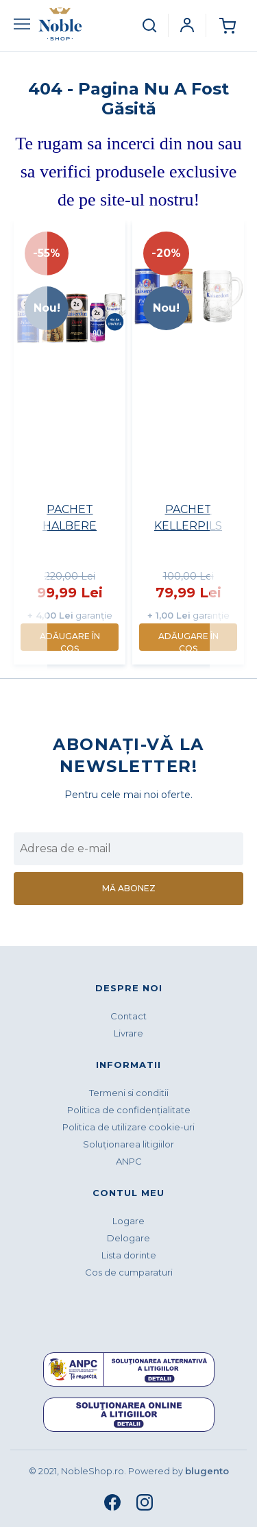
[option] (69, 443)
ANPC (129, 1161)
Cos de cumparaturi (129, 1272)
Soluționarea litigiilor (128, 1144)
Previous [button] (28, 446)
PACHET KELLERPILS (188, 517)
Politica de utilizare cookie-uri (128, 1126)
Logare (128, 1220)
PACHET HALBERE (69, 517)
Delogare (128, 1237)
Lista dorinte (128, 1255)
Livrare (128, 1033)
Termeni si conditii (129, 1092)
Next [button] (228, 446)
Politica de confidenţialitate (129, 1109)
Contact (128, 1015)
